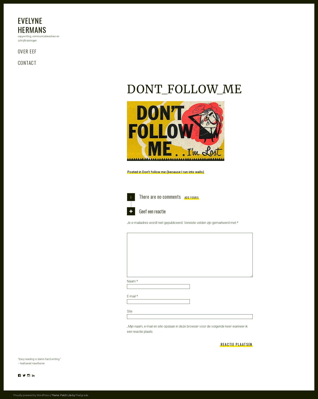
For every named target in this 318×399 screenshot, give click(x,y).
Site (129, 311)
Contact (27, 62)
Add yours (192, 197)
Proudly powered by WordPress (31, 395)
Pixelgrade (82, 395)
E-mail (132, 296)
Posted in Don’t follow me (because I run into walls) (165, 172)
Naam (132, 281)
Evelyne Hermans (32, 25)
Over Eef (27, 51)
